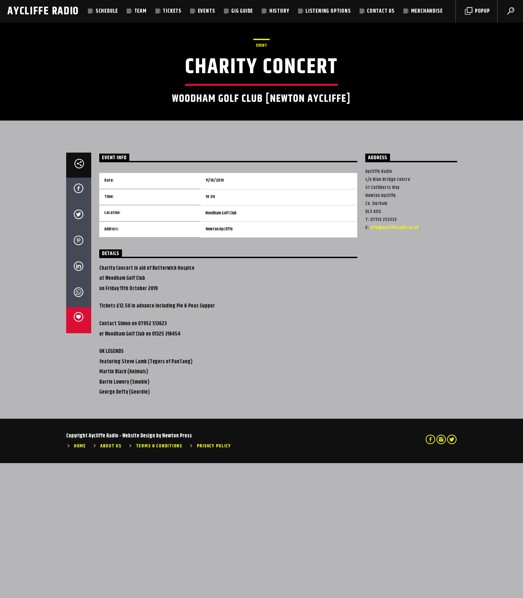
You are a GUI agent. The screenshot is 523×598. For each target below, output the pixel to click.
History (279, 11)
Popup (477, 11)
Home (80, 581)
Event (261, 113)
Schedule (107, 11)
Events (206, 11)
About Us (111, 581)
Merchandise (427, 11)
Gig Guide (242, 11)
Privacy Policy (214, 581)
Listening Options (328, 11)
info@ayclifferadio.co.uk (394, 362)
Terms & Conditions (159, 581)
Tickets (172, 11)
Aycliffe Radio (43, 11)
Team (140, 11)
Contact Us (381, 11)
